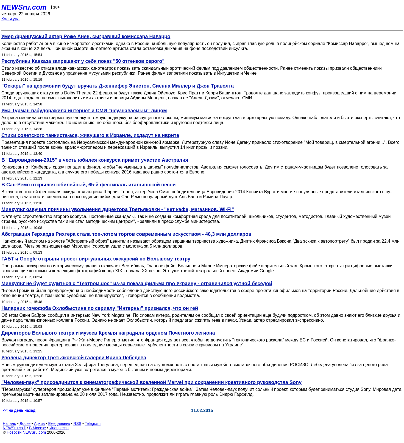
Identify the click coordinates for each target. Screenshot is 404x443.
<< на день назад (19, 410)
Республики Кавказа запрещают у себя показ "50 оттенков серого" (83, 61)
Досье (24, 423)
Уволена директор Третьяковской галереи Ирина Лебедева (73, 357)
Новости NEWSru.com (26, 432)
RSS (77, 423)
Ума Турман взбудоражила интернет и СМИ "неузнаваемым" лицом (84, 110)
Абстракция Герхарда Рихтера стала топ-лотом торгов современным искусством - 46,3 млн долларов (126, 234)
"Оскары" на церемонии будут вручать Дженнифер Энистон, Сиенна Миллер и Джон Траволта (117, 86)
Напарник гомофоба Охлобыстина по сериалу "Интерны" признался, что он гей (99, 308)
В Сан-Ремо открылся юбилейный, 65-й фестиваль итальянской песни (88, 184)
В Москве (37, 428)
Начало (9, 423)
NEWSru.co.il (14, 428)
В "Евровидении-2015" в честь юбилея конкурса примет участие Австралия (94, 160)
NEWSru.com (24, 7)
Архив (39, 423)
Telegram (93, 423)
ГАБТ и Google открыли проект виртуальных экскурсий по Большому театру (95, 259)
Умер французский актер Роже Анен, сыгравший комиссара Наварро (85, 36)
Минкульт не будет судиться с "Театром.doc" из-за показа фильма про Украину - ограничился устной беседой (136, 283)
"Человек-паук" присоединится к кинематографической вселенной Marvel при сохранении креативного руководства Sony (151, 382)
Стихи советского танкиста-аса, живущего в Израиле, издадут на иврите (90, 135)
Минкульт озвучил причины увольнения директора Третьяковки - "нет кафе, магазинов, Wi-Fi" (117, 209)
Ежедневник (59, 423)
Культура (10, 18)
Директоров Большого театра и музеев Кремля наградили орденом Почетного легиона (108, 333)
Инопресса (59, 428)
